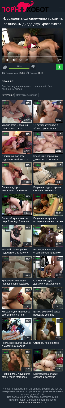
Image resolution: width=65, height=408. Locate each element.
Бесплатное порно (29, 402)
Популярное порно (26, 95)
